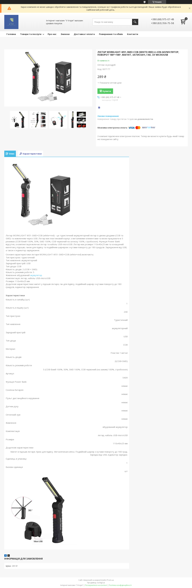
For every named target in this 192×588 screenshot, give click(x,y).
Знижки (65, 34)
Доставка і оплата (84, 34)
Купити (107, 91)
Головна (11, 34)
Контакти (132, 34)
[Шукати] (135, 22)
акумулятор (36, 275)
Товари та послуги (30, 34)
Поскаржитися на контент (96, 585)
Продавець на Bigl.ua (96, 582)
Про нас (52, 34)
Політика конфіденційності (120, 585)
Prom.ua (110, 580)
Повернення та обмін (111, 34)
